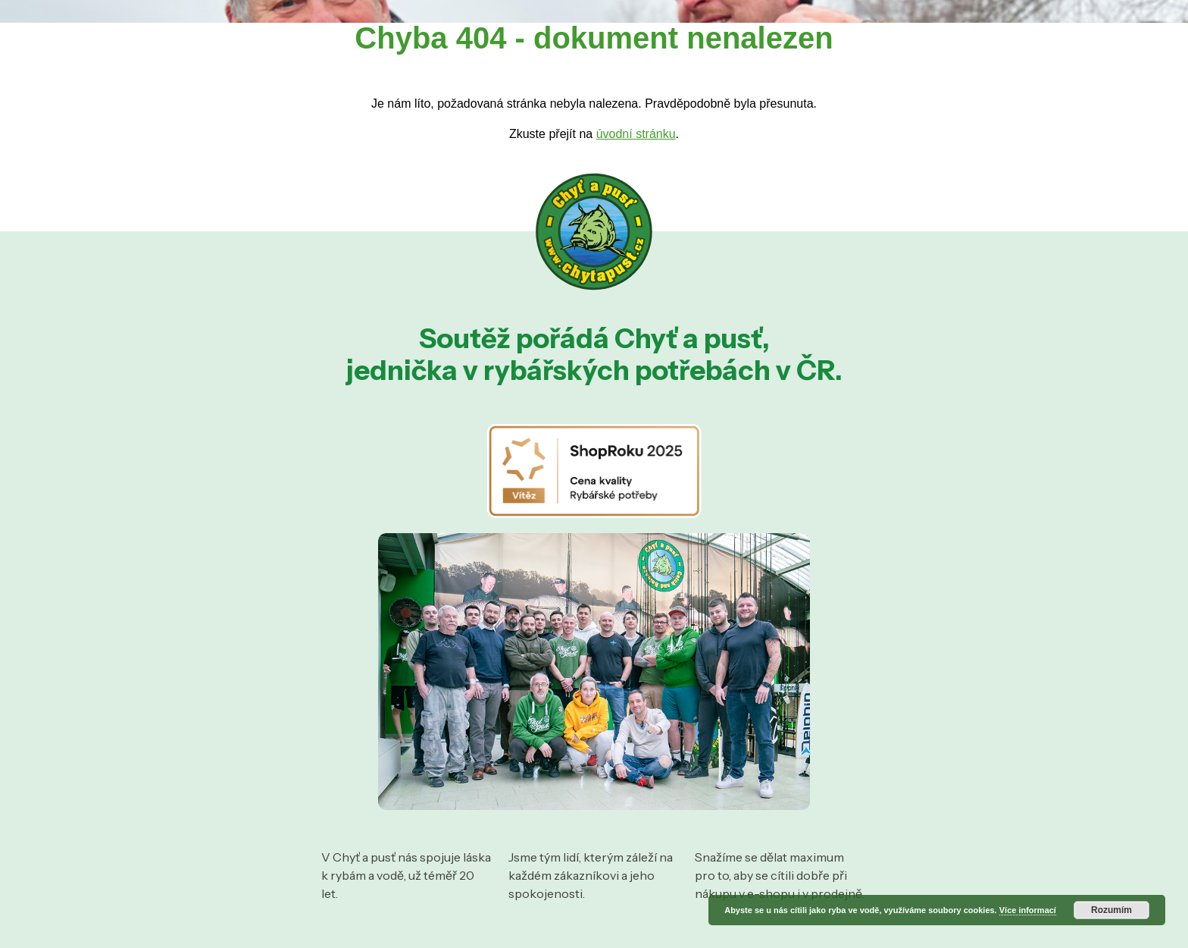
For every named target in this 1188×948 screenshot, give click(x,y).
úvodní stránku (636, 133)
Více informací (1027, 910)
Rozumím (1111, 910)
